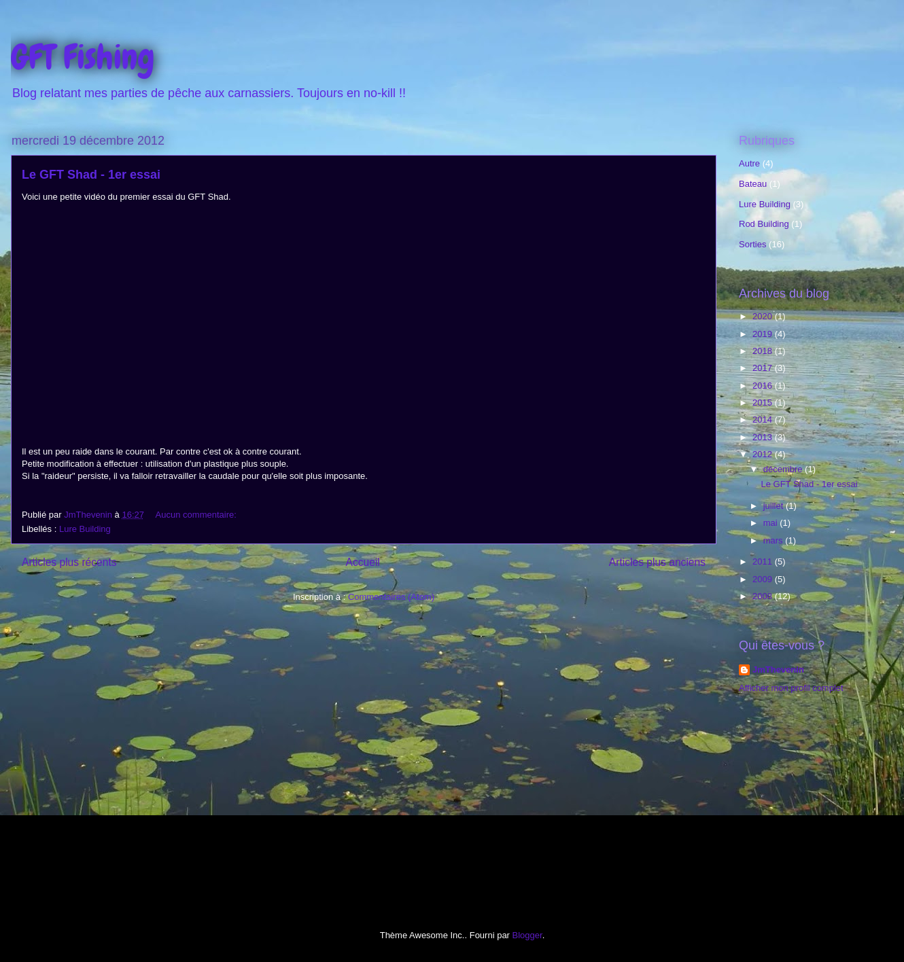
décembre (784, 469)
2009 (763, 579)
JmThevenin (778, 669)
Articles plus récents (69, 562)
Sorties (752, 244)
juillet (774, 506)
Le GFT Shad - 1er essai (91, 174)
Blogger (527, 935)
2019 (763, 334)
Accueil (363, 562)
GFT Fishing (83, 57)
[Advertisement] (800, 804)
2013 (763, 437)
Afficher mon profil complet (791, 688)
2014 (763, 419)
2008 (763, 596)
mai (771, 523)
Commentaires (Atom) (391, 597)
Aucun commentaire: (197, 515)
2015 (763, 402)
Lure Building (85, 529)
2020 (763, 316)
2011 (763, 561)
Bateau (753, 184)
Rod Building (764, 224)
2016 (763, 385)
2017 (763, 368)
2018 (763, 351)
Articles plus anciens (657, 562)
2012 (763, 454)
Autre (749, 163)
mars (774, 540)
